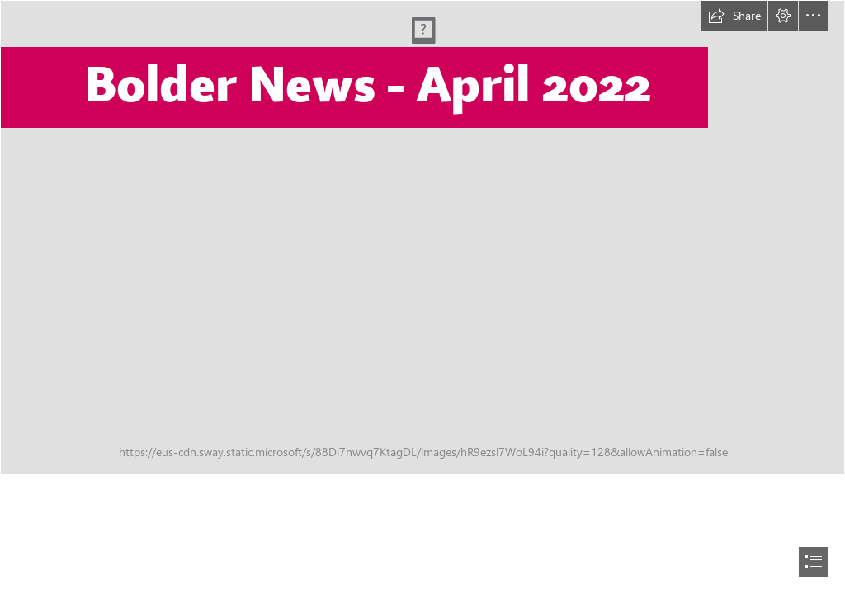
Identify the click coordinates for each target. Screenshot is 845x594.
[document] (422, 297)
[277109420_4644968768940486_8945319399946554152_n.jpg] (422, 237)
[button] (734, 16)
